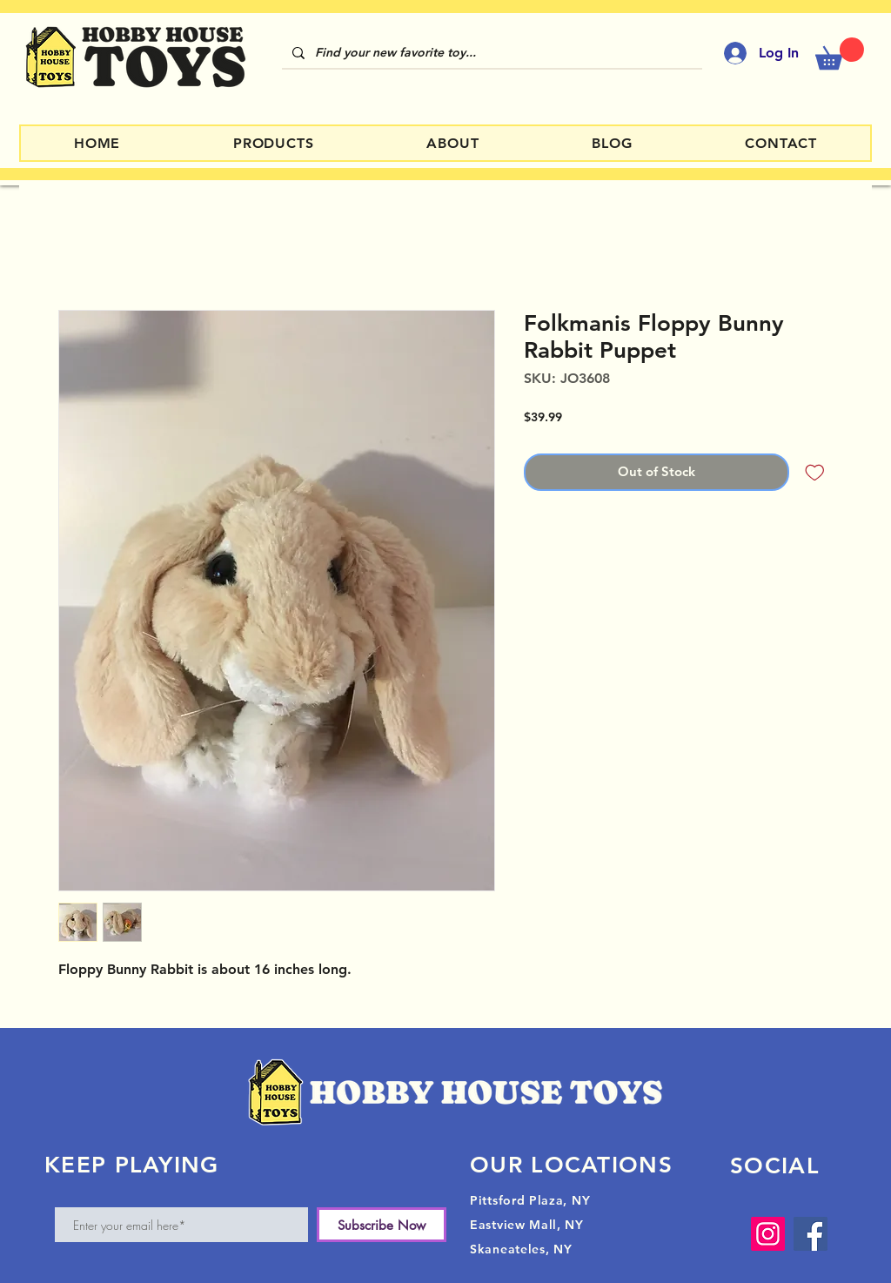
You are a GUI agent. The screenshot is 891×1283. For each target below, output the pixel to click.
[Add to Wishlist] (815, 472)
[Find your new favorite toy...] (490, 53)
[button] (839, 53)
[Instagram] (768, 1234)
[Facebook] (810, 1234)
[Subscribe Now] (381, 1224)
